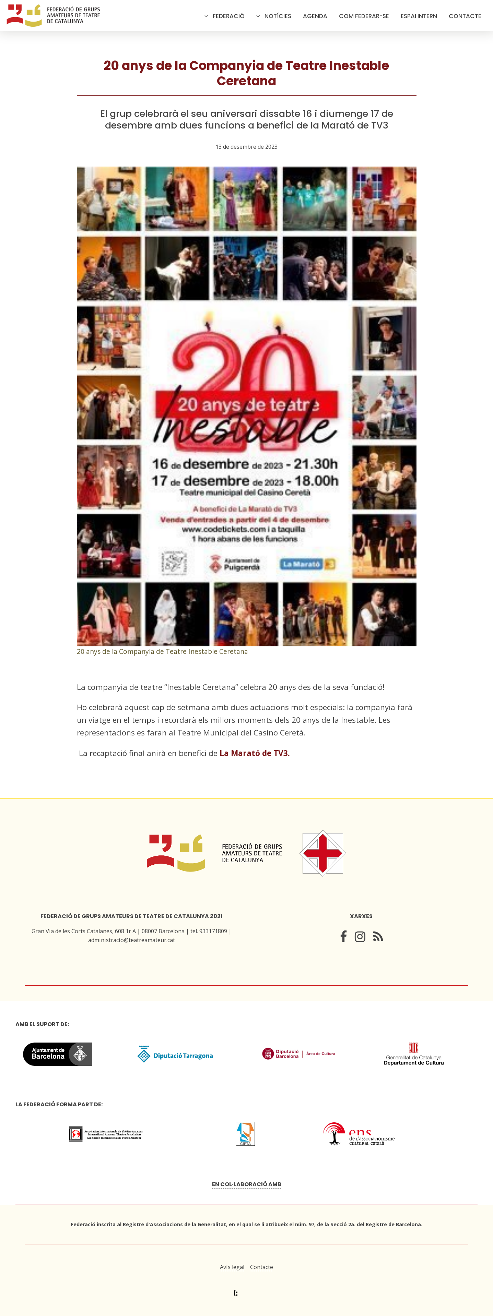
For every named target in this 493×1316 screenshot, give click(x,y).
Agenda (315, 16)
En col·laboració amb (246, 1184)
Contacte (465, 16)
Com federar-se (364, 16)
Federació (229, 16)
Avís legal (232, 1267)
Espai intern (419, 16)
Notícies (278, 16)
